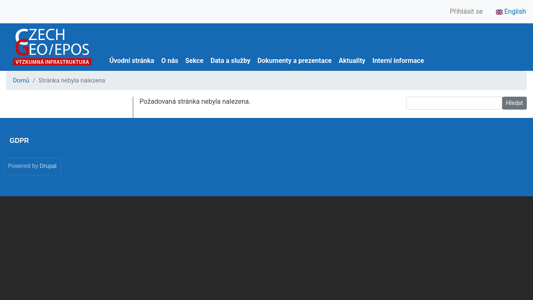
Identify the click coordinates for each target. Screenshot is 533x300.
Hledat (514, 103)
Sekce (194, 61)
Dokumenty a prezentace (294, 61)
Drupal (48, 166)
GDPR (19, 140)
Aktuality (352, 61)
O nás (169, 61)
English (511, 11)
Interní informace (398, 61)
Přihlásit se (466, 11)
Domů (21, 80)
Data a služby (230, 61)
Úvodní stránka (132, 61)
